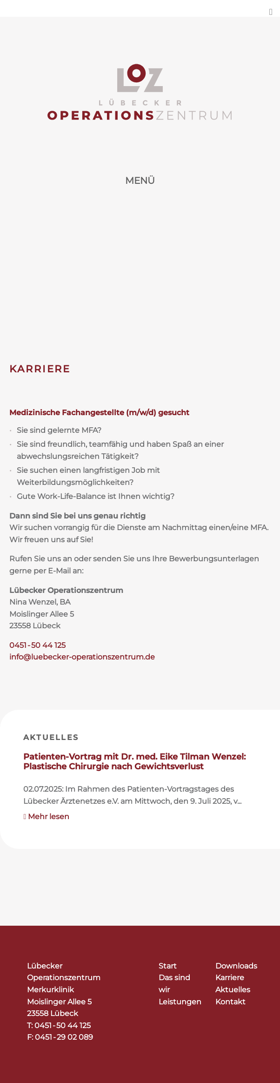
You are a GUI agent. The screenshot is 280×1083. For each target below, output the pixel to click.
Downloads (236, 966)
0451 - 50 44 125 (37, 645)
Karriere (229, 977)
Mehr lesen (47, 816)
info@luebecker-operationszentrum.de (82, 656)
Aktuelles (51, 737)
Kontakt (230, 1001)
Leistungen (180, 1001)
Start (168, 966)
